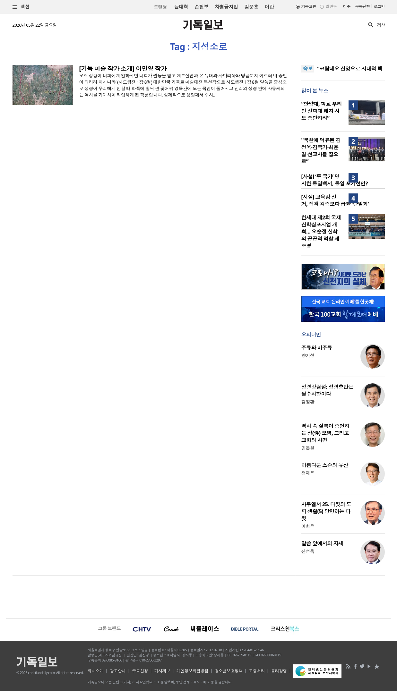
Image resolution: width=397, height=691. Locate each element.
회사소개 (96, 671)
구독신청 (362, 6)
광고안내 (118, 671)
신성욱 (307, 551)
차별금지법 (226, 7)
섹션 (21, 7)
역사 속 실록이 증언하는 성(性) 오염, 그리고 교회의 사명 (325, 433)
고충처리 (257, 671)
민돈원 (307, 448)
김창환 (307, 402)
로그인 (379, 6)
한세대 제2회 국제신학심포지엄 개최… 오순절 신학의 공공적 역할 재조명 (321, 231)
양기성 (307, 356)
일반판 (330, 6)
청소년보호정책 (229, 671)
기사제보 (162, 671)
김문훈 (251, 7)
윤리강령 (279, 671)
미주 (346, 6)
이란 (269, 7)
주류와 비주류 (316, 347)
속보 (308, 68)
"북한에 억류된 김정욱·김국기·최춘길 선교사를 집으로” (321, 151)
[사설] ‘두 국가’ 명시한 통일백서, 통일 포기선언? (334, 180)
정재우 (307, 473)
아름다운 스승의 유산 (324, 465)
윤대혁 (181, 7)
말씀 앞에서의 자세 (322, 543)
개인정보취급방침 (193, 671)
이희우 (307, 526)
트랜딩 (160, 7)
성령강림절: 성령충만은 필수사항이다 (327, 390)
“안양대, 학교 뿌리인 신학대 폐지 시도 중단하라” (321, 111)
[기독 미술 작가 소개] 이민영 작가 (123, 68)
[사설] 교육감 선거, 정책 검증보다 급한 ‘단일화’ (335, 200)
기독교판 (308, 6)
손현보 (201, 7)
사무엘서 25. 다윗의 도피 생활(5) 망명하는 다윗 (326, 511)
